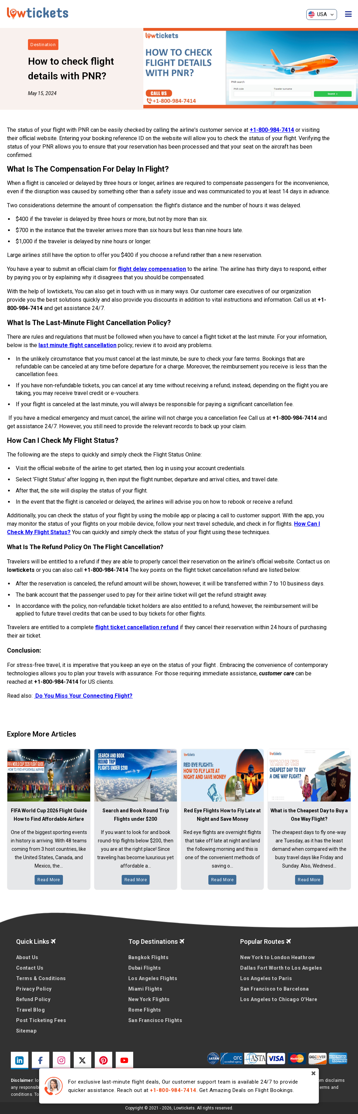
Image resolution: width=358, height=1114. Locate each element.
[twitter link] (82, 1060)
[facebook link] (40, 1060)
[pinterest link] (103, 1060)
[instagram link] (61, 1060)
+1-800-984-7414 (272, 130)
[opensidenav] (348, 14)
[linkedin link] (19, 1060)
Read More (48, 879)
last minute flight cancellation (77, 345)
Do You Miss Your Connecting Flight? (83, 695)
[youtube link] (124, 1060)
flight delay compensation (152, 269)
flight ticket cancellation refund (136, 627)
